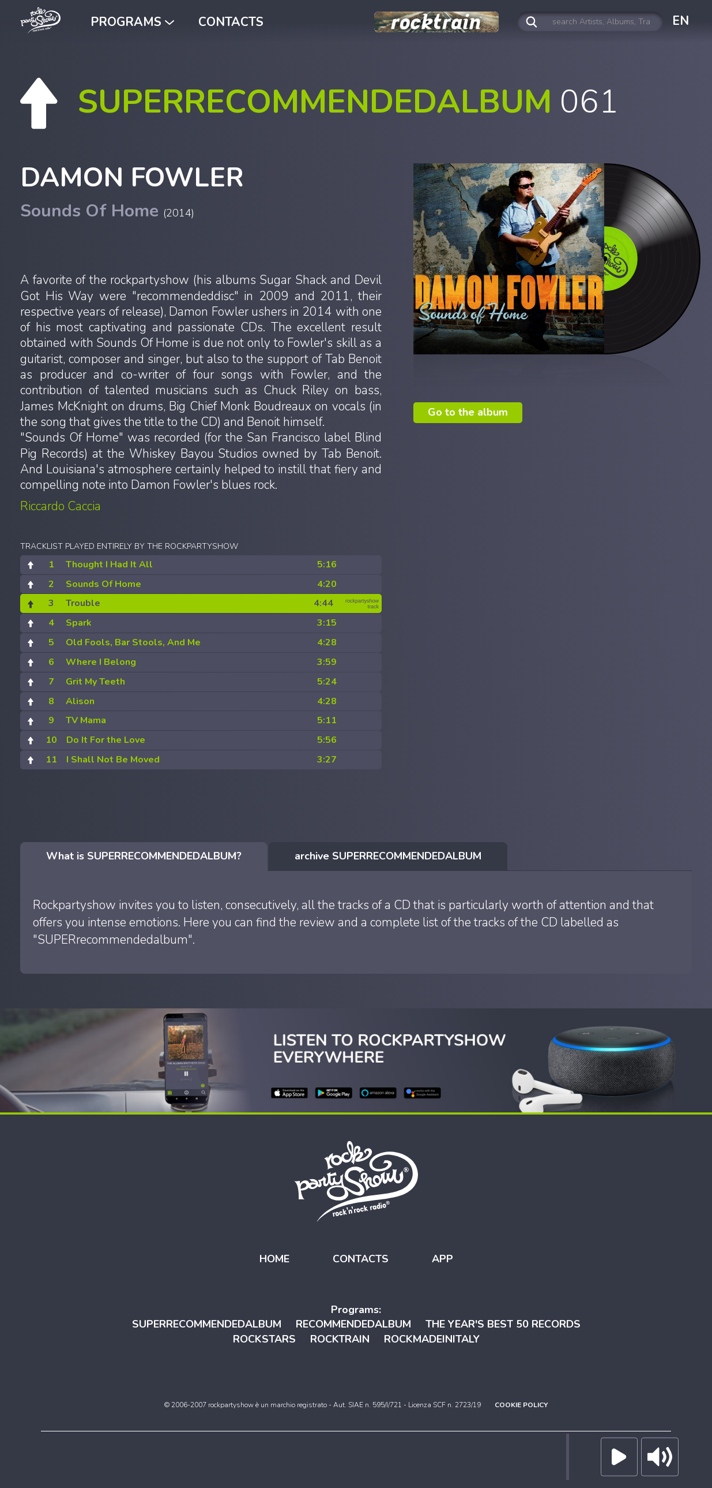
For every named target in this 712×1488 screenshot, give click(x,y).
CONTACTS (230, 22)
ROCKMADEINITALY (432, 1339)
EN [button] (680, 21)
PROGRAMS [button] (132, 22)
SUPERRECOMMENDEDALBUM (206, 1324)
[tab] (144, 856)
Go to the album (468, 412)
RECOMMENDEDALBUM (353, 1324)
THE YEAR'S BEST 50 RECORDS (503, 1324)
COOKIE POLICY (521, 1405)
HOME (274, 1259)
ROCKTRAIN (340, 1339)
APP (442, 1259)
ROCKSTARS (264, 1339)
